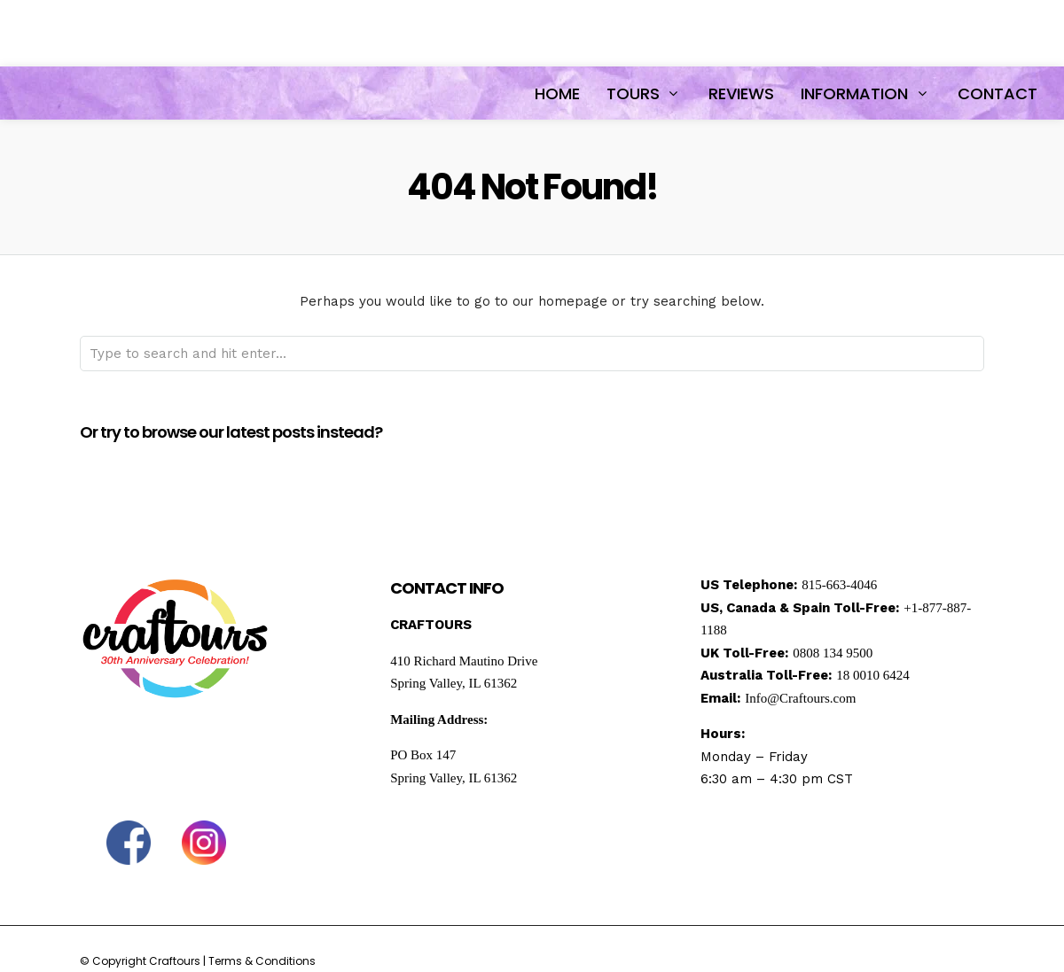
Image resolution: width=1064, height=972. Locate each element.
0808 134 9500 (832, 653)
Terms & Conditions (262, 960)
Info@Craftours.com (800, 698)
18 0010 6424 (873, 675)
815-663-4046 (839, 585)
